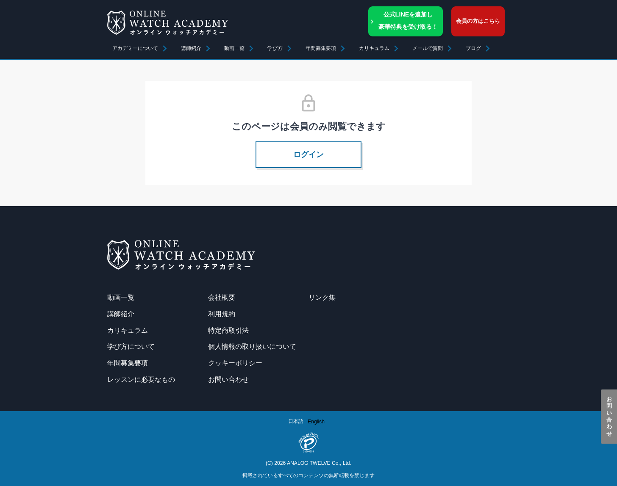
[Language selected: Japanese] (308, 421)
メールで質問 (427, 48)
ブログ (473, 48)
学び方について (131, 346)
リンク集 (322, 297)
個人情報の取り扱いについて (252, 346)
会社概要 (221, 297)
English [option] (316, 422)
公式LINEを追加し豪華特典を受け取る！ (408, 20)
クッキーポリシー (235, 363)
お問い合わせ (609, 416)
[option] (316, 421)
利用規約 (221, 314)
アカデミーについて (135, 48)
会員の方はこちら (478, 21)
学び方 (275, 48)
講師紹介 (191, 48)
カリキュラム (127, 330)
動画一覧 (234, 48)
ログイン (308, 154)
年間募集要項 (321, 48)
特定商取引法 (228, 330)
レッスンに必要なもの (141, 379)
